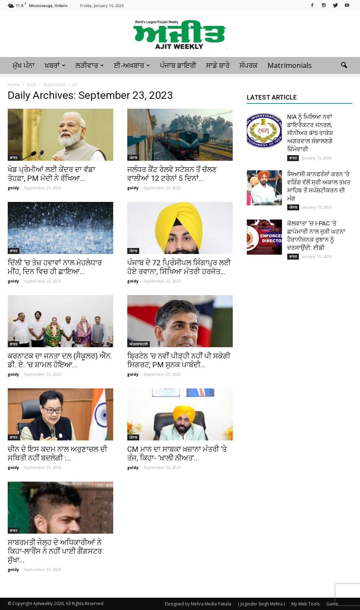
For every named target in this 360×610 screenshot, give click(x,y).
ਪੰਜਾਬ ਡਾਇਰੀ (178, 65)
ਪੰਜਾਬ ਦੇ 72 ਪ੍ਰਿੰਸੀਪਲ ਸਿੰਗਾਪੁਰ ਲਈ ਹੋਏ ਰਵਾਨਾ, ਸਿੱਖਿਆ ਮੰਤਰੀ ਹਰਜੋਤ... (179, 267)
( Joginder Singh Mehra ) (261, 604)
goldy (13, 187)
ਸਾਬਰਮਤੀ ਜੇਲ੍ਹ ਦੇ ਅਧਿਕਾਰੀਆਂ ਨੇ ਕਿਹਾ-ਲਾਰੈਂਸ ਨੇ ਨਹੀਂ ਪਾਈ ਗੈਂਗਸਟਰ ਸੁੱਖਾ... (55, 551)
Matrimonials (290, 65)
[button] (343, 65)
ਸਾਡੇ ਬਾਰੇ (218, 65)
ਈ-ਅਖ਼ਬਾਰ (132, 65)
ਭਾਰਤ (13, 157)
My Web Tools (305, 604)
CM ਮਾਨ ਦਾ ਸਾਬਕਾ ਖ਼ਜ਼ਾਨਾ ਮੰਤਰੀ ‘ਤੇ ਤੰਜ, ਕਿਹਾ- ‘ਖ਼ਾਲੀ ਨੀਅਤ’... (177, 453)
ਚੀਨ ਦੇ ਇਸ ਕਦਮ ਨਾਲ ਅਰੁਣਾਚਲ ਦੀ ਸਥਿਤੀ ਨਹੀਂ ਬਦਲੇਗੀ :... (57, 453)
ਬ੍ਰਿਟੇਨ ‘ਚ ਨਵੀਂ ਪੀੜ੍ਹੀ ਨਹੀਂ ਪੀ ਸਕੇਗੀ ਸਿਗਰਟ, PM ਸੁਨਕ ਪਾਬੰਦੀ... (178, 360)
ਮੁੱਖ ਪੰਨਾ (24, 65)
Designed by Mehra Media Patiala (198, 604)
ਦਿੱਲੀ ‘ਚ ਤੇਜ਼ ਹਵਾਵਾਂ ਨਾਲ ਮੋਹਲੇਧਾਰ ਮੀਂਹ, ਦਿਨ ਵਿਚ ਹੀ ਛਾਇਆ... (55, 267)
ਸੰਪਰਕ (248, 65)
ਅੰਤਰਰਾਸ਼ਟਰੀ (138, 344)
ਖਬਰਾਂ (55, 65)
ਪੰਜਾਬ (133, 157)
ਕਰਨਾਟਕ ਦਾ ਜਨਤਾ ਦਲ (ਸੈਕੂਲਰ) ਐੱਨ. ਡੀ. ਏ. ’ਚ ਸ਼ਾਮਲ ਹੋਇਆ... (60, 360)
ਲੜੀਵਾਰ (90, 65)
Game (332, 604)
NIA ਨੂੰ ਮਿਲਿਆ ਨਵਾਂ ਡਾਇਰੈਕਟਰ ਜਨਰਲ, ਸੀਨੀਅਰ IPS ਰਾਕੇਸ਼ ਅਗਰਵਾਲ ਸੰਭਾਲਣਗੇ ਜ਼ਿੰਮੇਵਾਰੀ (310, 133)
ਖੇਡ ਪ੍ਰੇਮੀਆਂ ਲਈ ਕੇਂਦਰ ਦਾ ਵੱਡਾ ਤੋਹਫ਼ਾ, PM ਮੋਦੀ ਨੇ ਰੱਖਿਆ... (51, 174)
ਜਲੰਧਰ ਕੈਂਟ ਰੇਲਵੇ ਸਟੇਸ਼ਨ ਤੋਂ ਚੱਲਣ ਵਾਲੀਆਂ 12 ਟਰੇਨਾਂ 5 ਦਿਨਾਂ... (172, 174)
